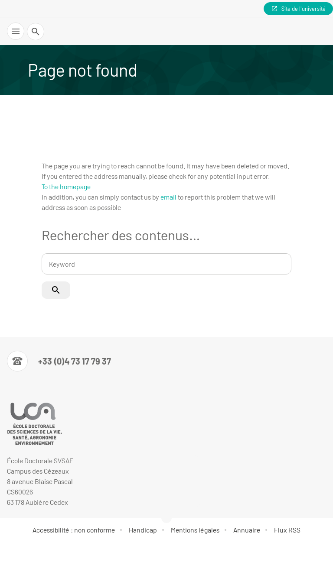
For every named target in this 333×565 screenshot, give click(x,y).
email (168, 197)
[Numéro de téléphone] (59, 361)
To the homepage (66, 186)
